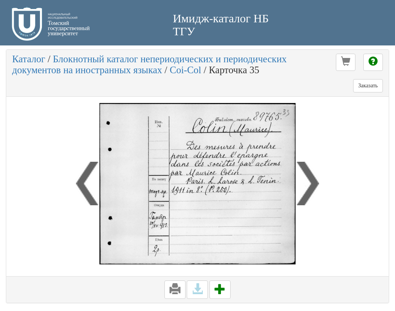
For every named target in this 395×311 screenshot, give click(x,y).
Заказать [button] (368, 86)
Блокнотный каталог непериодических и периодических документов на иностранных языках (149, 64)
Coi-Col (185, 70)
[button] (345, 62)
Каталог (28, 59)
